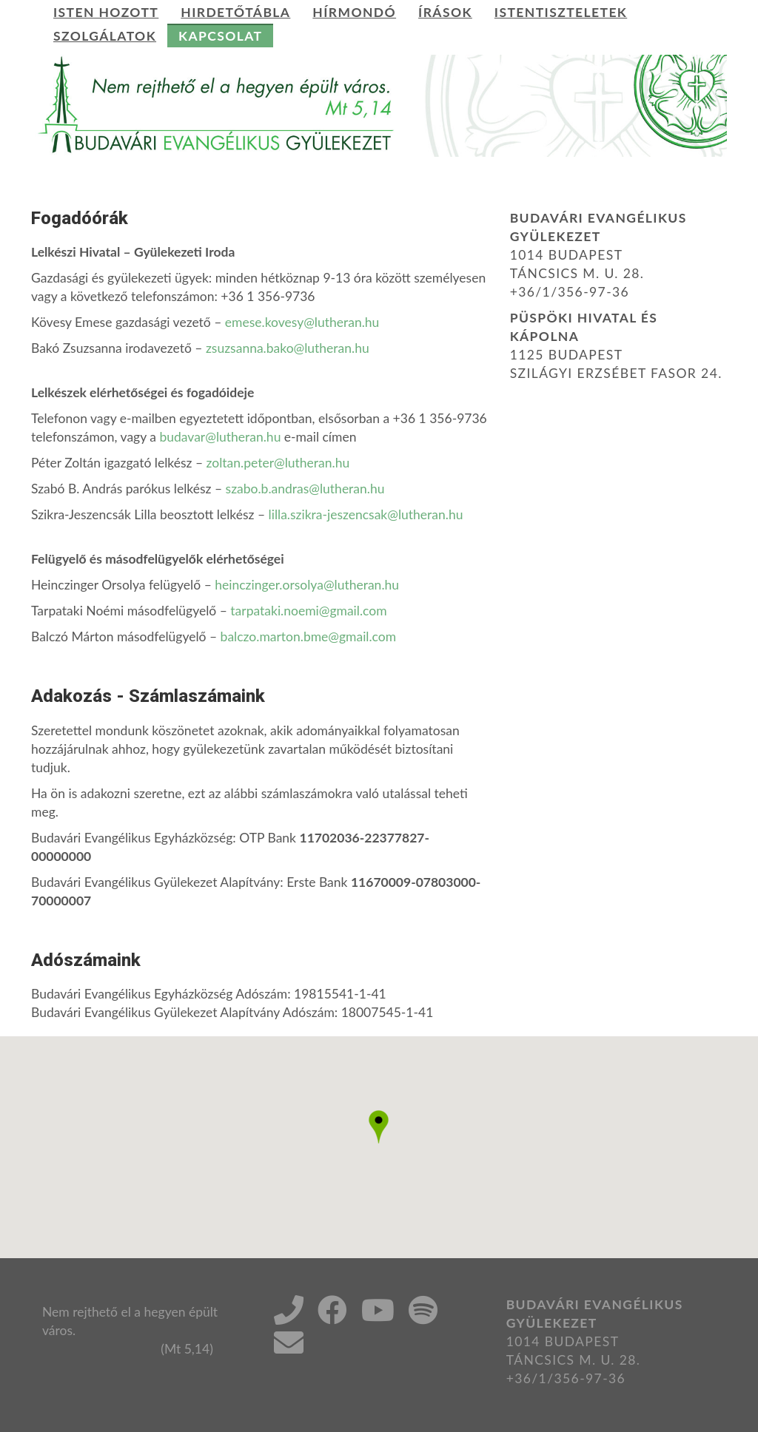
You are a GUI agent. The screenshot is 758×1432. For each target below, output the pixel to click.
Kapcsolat (220, 36)
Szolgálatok (104, 36)
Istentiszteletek (560, 12)
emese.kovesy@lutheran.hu (302, 322)
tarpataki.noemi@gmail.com (308, 610)
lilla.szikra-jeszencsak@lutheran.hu (366, 514)
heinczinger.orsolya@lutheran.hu (307, 584)
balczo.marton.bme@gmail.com (309, 636)
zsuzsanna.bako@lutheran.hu (287, 348)
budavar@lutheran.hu (220, 437)
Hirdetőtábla (235, 12)
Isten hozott (105, 12)
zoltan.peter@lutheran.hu (278, 462)
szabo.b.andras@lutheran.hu (305, 488)
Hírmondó (354, 12)
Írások (445, 12)
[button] (378, 1127)
